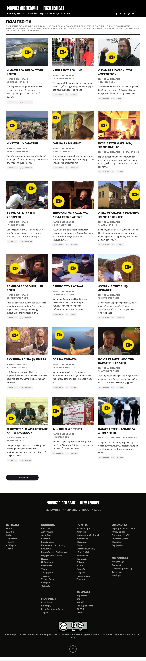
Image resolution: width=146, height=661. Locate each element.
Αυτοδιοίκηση (83, 528)
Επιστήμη (46, 606)
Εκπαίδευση (47, 602)
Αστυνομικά (47, 532)
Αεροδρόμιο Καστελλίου (124, 528)
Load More (21, 477)
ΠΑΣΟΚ (80, 609)
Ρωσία (80, 566)
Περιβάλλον (117, 545)
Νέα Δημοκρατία (85, 606)
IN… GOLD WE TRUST (67, 429)
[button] (27, 52)
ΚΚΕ (78, 599)
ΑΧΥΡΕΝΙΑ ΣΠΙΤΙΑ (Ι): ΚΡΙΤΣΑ (26, 359)
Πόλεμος (81, 562)
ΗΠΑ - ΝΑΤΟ (83, 552)
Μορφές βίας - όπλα (51, 556)
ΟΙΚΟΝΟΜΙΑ (120, 558)
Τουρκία (81, 573)
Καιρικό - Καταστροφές (53, 545)
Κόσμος (10, 528)
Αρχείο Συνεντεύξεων (51, 14)
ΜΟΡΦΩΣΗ (48, 599)
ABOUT (98, 510)
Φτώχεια (45, 583)
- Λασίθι (10, 542)
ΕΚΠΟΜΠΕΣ (52, 510)
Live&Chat (32, 14)
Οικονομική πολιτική (122, 569)
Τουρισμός (117, 572)
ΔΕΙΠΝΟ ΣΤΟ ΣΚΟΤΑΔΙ (67, 286)
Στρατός (81, 569)
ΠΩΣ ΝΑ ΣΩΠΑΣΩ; (64, 359)
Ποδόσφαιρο (47, 562)
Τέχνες (44, 613)
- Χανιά (9, 549)
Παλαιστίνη (82, 559)
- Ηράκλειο (11, 539)
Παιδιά (44, 559)
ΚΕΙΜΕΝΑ (71, 510)
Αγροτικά (116, 565)
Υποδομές (117, 575)
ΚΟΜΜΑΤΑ (83, 592)
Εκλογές (81, 545)
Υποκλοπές (82, 579)
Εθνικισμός (82, 542)
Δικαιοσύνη (82, 539)
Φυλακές (45, 586)
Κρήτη (9, 535)
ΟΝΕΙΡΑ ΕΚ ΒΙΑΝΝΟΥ (66, 143)
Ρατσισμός (46, 566)
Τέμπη (44, 569)
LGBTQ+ (45, 528)
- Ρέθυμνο (11, 545)
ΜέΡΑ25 (80, 602)
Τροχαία (45, 576)
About (67, 14)
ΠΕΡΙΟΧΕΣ (13, 525)
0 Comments (13, 102)
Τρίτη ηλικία (47, 573)
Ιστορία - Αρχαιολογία (52, 609)
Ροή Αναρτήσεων (15, 14)
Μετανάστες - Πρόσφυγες (54, 552)
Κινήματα (46, 549)
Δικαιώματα (47, 535)
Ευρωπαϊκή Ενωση (86, 549)
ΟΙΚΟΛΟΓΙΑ (119, 525)
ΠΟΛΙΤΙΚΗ (83, 525)
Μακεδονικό (82, 556)
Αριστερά (81, 532)
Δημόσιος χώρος (120, 539)
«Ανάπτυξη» (118, 562)
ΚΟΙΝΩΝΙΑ (48, 525)
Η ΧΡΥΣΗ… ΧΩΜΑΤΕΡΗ (22, 143)
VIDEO (85, 510)
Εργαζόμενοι (47, 542)
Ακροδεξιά (82, 596)
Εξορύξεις (117, 542)
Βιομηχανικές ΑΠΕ (121, 535)
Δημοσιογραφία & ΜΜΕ (88, 535)
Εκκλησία (46, 539)
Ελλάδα (10, 532)
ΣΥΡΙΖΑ (80, 613)
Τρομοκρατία (83, 576)
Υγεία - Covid (47, 579)
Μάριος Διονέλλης (18, 79)
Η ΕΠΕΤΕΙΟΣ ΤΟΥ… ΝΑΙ (68, 70)
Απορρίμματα (118, 532)
